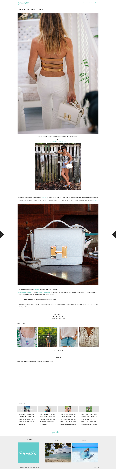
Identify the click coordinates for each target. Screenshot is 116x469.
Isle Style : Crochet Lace (89, 336)
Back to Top (96, 467)
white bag (36, 289)
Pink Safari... (47, 409)
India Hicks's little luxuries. (25, 292)
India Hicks (58, 318)
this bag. (94, 200)
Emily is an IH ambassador (43, 292)
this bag (44, 197)
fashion (54, 318)
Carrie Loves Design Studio (36, 467)
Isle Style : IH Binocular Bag (47, 336)
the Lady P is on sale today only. (58, 141)
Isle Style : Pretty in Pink (68, 336)
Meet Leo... (89, 409)
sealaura (22, 467)
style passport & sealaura (26, 409)
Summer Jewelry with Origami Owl (26, 336)
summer (63, 318)
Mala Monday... (68, 409)
